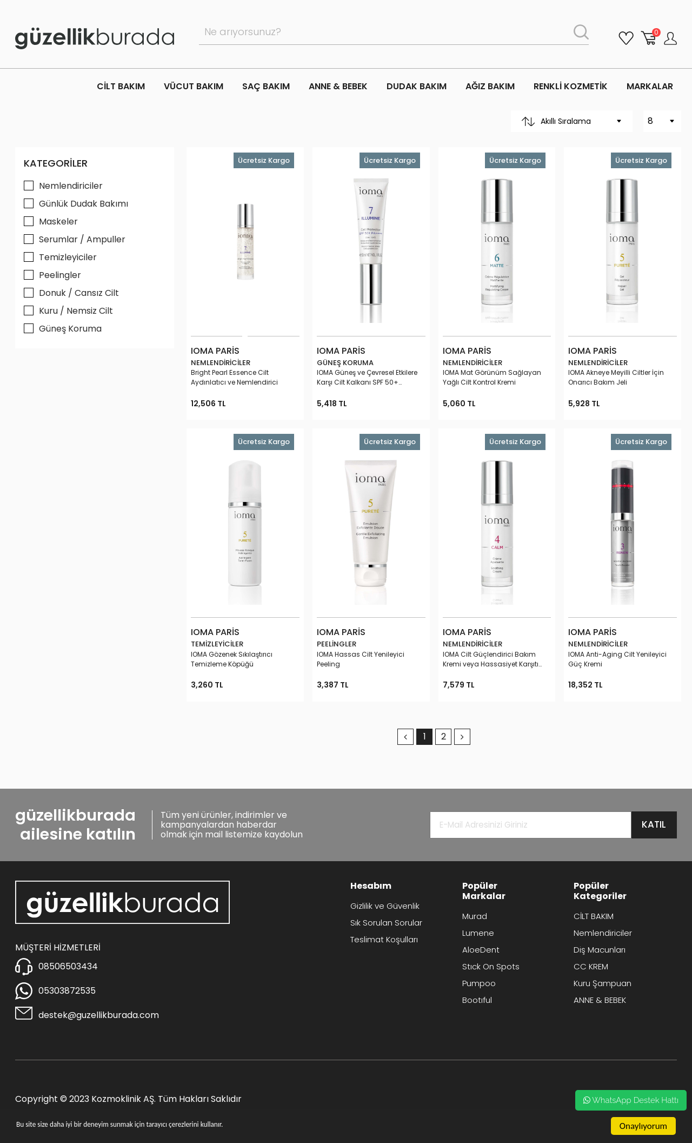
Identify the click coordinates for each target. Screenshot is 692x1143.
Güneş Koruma (70, 328)
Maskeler (58, 221)
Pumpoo (479, 983)
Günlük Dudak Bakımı (83, 203)
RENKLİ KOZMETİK (571, 86)
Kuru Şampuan (602, 983)
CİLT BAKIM (121, 86)
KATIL (654, 824)
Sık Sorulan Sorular (386, 922)
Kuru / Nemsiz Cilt (76, 311)
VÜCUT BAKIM (193, 86)
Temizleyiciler (68, 257)
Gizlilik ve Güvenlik (385, 905)
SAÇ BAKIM (266, 86)
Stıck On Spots (491, 966)
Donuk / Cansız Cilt (79, 293)
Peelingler (60, 275)
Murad (474, 916)
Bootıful (477, 1000)
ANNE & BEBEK (338, 86)
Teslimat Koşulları (384, 939)
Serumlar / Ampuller (82, 239)
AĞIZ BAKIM (490, 86)
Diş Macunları (600, 949)
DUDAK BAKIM (417, 86)
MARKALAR (650, 86)
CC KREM (591, 966)
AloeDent (481, 949)
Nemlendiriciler (71, 186)
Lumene (478, 933)
